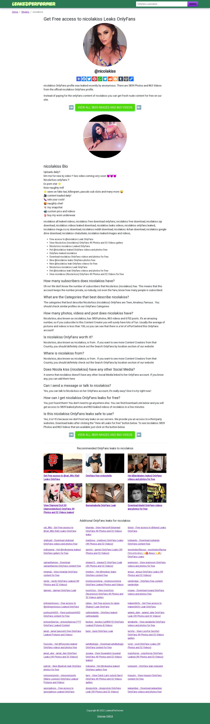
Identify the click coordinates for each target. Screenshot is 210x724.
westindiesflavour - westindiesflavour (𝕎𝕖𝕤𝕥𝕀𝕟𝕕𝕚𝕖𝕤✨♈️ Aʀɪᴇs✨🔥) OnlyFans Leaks (147, 553)
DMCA (109, 716)
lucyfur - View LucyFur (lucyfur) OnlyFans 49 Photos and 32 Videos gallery (146, 635)
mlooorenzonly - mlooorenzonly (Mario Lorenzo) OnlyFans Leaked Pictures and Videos (61, 679)
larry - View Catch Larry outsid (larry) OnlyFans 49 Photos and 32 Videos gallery (104, 679)
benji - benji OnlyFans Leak (99, 631)
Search (192, 4)
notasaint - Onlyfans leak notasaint (145, 666)
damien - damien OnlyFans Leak (60, 590)
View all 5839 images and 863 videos (105, 107)
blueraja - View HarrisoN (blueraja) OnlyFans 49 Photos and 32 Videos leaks (104, 531)
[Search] (161, 4)
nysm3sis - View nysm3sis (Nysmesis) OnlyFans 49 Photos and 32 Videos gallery (104, 594)
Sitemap (101, 716)
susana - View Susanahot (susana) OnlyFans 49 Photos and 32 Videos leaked (104, 657)
